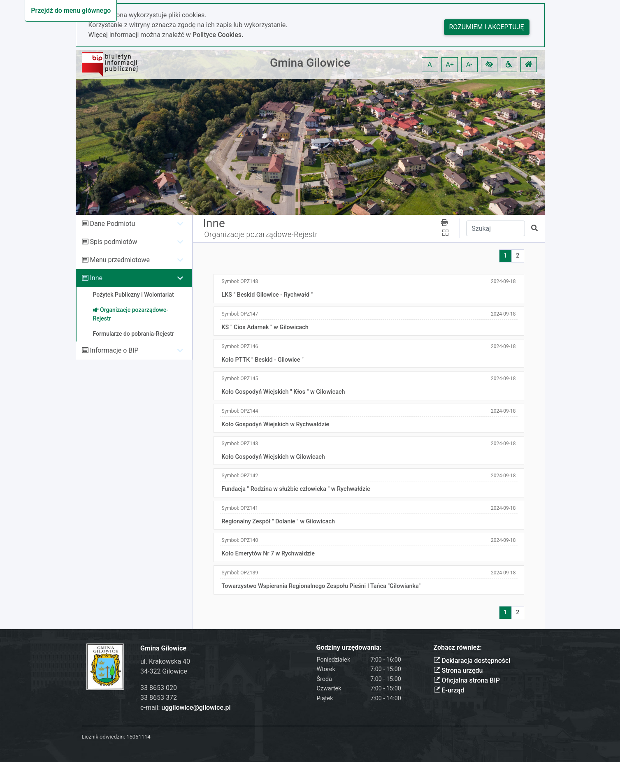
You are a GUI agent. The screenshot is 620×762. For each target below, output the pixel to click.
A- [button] (469, 64)
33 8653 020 (158, 688)
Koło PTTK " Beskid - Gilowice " (263, 359)
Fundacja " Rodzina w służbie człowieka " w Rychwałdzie (296, 489)
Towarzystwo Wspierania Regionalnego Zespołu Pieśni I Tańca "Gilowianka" (321, 586)
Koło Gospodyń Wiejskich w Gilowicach (273, 456)
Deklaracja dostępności (472, 660)
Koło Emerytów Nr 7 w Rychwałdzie (268, 553)
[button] (489, 64)
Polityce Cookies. (218, 35)
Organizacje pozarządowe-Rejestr (261, 234)
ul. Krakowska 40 (165, 661)
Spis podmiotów (113, 242)
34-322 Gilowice (163, 671)
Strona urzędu (458, 670)
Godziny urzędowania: (348, 647)
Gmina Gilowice (310, 63)
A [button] (429, 64)
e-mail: (185, 707)
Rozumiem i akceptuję (486, 27)
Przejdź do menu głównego (71, 10)
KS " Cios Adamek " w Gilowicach (265, 327)
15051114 (138, 737)
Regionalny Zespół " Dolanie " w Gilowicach (278, 521)
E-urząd (449, 690)
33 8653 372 (158, 698)
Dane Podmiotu (112, 224)
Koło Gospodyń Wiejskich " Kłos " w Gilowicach (283, 391)
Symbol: (240, 281)
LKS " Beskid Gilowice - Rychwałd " (267, 294)
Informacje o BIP (114, 350)
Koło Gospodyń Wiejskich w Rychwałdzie (276, 424)
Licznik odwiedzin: (103, 737)
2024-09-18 (503, 281)
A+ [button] (450, 64)
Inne (96, 278)
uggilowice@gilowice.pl (195, 707)
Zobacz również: (458, 647)
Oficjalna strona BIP (467, 680)
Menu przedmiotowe (120, 260)
